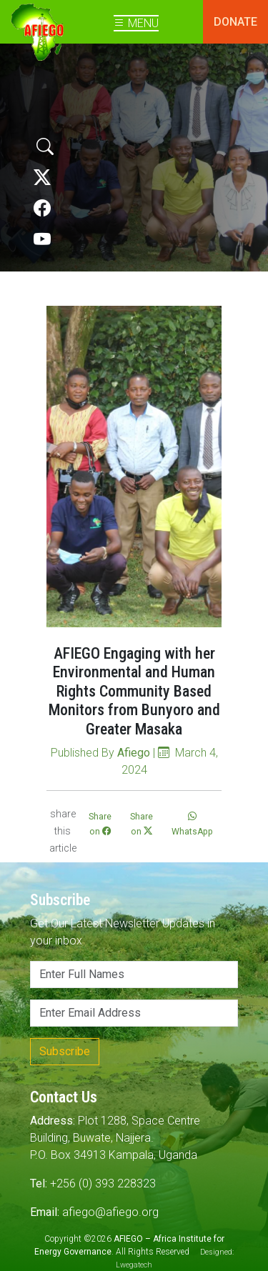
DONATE (235, 22)
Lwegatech (134, 1265)
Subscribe (64, 1051)
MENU (136, 23)
